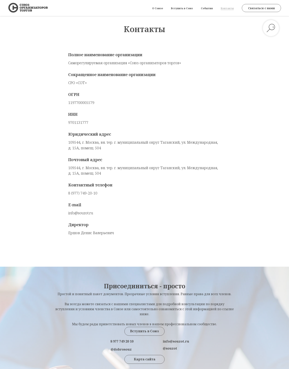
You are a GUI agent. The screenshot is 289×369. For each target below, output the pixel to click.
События (207, 8)
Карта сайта (144, 359)
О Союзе (157, 8)
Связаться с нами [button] (261, 8)
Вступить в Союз (182, 8)
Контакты (227, 8)
